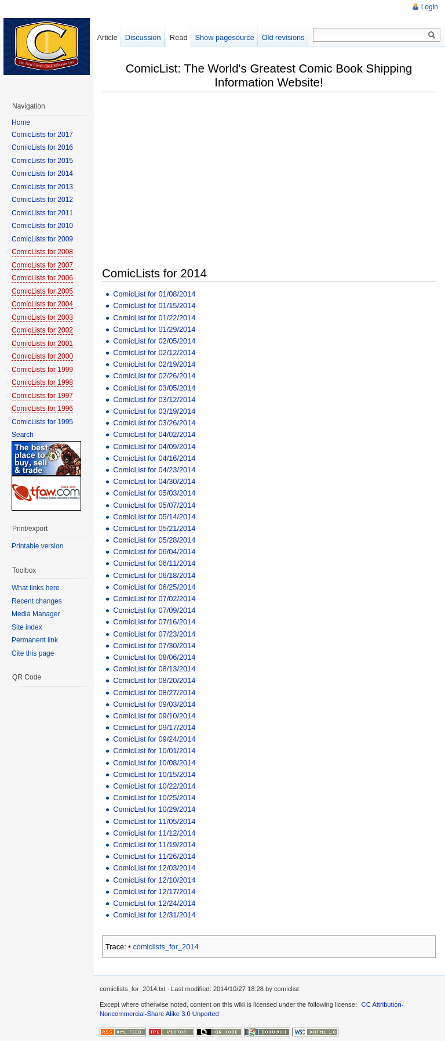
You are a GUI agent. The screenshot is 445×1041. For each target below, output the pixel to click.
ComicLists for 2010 (42, 226)
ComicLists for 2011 (42, 213)
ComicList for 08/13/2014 (154, 668)
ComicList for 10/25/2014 (154, 797)
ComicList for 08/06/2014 (154, 657)
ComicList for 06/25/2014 (154, 587)
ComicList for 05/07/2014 (154, 505)
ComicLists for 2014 (42, 173)
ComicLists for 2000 (42, 356)
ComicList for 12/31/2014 (154, 914)
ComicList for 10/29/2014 (154, 809)
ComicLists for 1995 (42, 422)
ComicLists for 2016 (42, 147)
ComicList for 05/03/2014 (154, 493)
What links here (36, 588)
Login (429, 7)
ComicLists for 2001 (42, 343)
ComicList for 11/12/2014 (154, 833)
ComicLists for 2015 (42, 161)
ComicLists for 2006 (42, 278)
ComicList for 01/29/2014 (154, 329)
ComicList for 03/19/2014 (154, 411)
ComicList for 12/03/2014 (154, 867)
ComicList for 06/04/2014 (154, 551)
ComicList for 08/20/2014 (154, 680)
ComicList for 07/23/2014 (154, 634)
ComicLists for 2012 (42, 200)
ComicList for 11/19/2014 (154, 844)
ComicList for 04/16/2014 (154, 458)
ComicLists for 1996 (42, 408)
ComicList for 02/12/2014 (154, 352)
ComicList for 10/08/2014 (154, 762)
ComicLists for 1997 (42, 396)
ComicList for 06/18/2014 (154, 575)
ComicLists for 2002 (42, 330)
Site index (27, 627)
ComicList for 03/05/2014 (154, 388)
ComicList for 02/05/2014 (154, 341)
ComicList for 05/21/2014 (154, 528)
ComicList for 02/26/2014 (154, 375)
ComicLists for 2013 (42, 187)
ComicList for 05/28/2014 (154, 540)
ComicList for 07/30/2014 (154, 645)
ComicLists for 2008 (42, 252)
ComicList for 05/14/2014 (154, 516)
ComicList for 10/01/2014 (154, 750)
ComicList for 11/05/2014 (154, 821)
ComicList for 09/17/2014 (154, 727)
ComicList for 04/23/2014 (154, 469)
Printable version (37, 546)
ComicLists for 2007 (42, 265)
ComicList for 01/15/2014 (154, 305)
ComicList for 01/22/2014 (154, 317)
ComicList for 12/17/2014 (154, 891)
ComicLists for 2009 (42, 239)
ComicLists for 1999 (42, 370)
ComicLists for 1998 (42, 382)
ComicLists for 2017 (42, 135)
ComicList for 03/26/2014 (154, 422)
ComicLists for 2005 (42, 291)
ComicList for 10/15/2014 (154, 774)
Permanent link (35, 640)
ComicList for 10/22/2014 (154, 786)
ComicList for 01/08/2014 (154, 294)
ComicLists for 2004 (42, 304)
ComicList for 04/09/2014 (154, 446)
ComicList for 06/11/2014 (154, 563)
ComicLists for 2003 (42, 317)
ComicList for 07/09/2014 (154, 610)
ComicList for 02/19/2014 (154, 364)
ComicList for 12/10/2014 (154, 880)
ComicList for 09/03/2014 (154, 704)
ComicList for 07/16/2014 (154, 621)
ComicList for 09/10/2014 (154, 715)
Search (23, 435)
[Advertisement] (273, 180)
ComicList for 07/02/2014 (154, 598)
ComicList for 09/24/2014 (154, 739)
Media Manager (36, 614)
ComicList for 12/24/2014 (154, 903)
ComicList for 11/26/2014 (154, 856)
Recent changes (37, 601)
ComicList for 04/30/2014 (154, 481)
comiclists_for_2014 (165, 946)
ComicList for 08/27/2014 (154, 692)
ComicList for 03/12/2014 (154, 399)
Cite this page (33, 653)
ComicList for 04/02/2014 (154, 434)
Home (21, 122)
